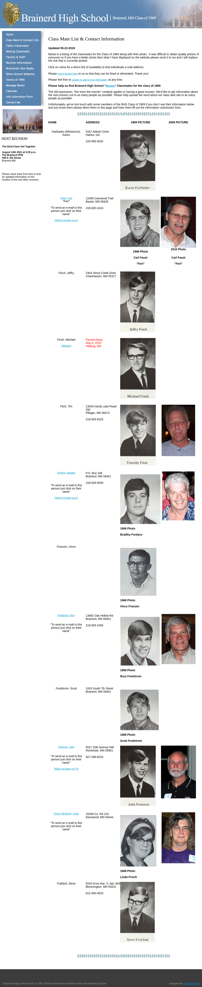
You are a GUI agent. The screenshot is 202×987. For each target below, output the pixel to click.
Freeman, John (66, 747)
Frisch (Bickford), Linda (66, 813)
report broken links (68, 73)
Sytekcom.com (192, 983)
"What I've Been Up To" (66, 768)
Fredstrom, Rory (66, 615)
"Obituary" (66, 345)
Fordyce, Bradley (66, 472)
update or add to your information (90, 79)
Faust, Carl (66, 198)
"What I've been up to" (66, 220)
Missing (110, 86)
